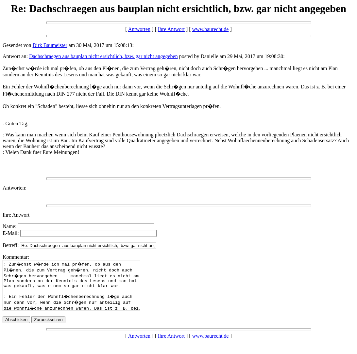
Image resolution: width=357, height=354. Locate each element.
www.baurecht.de (210, 29)
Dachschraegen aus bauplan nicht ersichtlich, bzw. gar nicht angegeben (103, 56)
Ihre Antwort (171, 29)
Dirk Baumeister (50, 45)
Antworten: (14, 188)
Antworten (139, 29)
